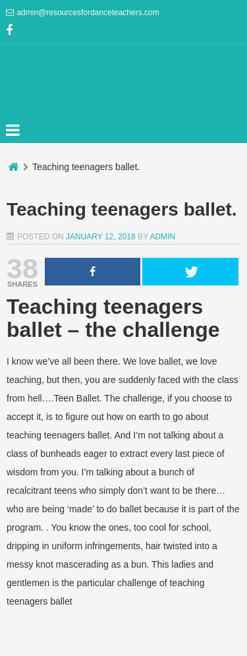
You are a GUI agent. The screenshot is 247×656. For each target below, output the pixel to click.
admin (162, 236)
